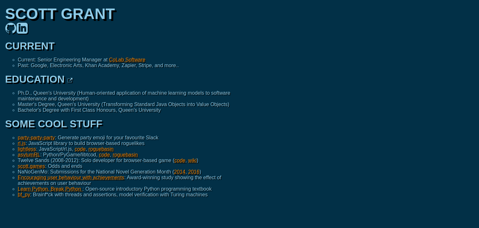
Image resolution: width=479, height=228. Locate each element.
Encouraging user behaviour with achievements (71, 177)
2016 (194, 171)
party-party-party (36, 137)
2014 (180, 171)
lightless (27, 149)
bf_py (24, 194)
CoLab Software (127, 59)
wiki (192, 160)
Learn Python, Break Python (50, 189)
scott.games (31, 166)
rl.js (22, 143)
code (80, 149)
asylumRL (29, 154)
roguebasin (100, 149)
